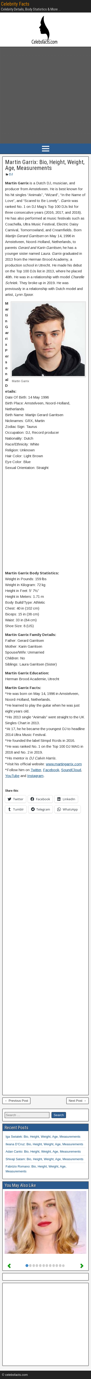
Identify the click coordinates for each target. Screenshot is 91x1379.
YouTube (12, 776)
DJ (11, 174)
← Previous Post (16, 1100)
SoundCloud (71, 770)
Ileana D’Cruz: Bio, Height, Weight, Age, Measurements (44, 1144)
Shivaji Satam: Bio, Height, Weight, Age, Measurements (44, 1159)
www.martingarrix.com (64, 764)
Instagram (35, 776)
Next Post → (77, 1100)
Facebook (51, 770)
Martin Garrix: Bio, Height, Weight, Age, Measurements (44, 165)
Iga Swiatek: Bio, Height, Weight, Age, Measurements (43, 1136)
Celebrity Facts (15, 4)
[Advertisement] (45, 95)
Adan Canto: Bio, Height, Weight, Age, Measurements (43, 1151)
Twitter (36, 770)
